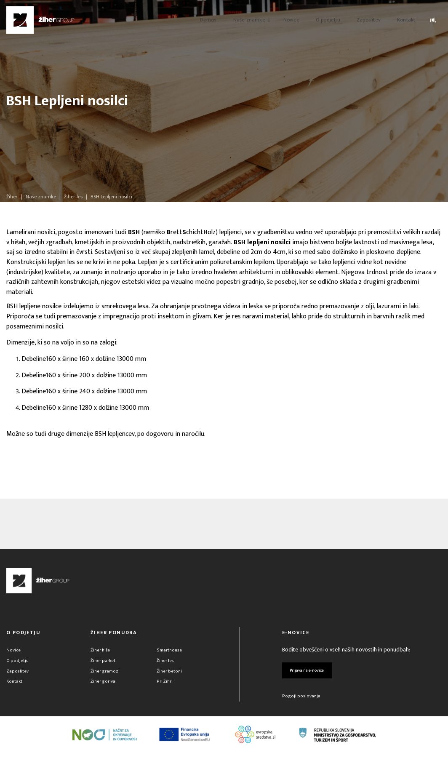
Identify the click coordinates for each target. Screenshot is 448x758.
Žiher (12, 196)
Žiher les (166, 662)
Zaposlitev (17, 674)
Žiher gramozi (107, 674)
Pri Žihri (165, 686)
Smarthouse (170, 650)
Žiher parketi (105, 662)
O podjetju (18, 662)
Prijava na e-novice (313, 672)
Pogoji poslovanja (302, 701)
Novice (14, 650)
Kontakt (15, 686)
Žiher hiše (102, 650)
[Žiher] (40, 20)
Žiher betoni (170, 674)
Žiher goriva (105, 686)
